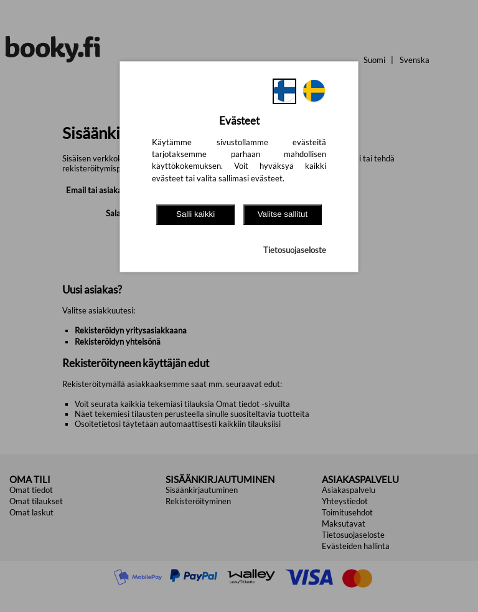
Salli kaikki (195, 214)
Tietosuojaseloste (294, 250)
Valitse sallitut (283, 214)
